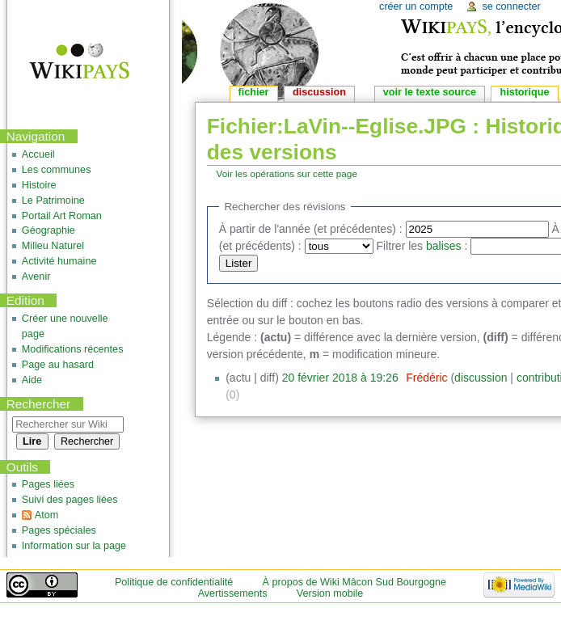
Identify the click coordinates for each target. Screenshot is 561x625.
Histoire (39, 185)
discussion (480, 377)
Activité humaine (59, 261)
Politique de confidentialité (174, 582)
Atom (46, 515)
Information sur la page (74, 545)
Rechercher (38, 404)
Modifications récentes (73, 349)
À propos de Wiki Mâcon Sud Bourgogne (355, 582)
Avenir (36, 276)
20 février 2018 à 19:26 (340, 377)
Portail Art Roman (62, 216)
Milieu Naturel (53, 245)
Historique (524, 92)
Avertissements (233, 593)
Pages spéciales (59, 530)
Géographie (48, 230)
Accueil (38, 154)
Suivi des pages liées (70, 499)
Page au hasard (58, 364)
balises (444, 245)
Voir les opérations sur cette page (287, 173)
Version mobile (330, 593)
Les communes (56, 169)
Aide (32, 380)
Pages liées (48, 484)
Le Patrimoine (53, 200)
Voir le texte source (429, 92)
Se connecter (511, 6)
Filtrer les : (422, 245)
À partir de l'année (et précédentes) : (311, 228)
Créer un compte (416, 6)
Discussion (319, 92)
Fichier (253, 92)
